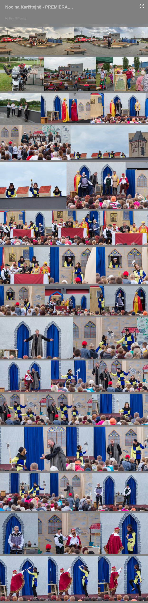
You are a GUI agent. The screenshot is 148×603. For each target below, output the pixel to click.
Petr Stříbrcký (17, 18)
